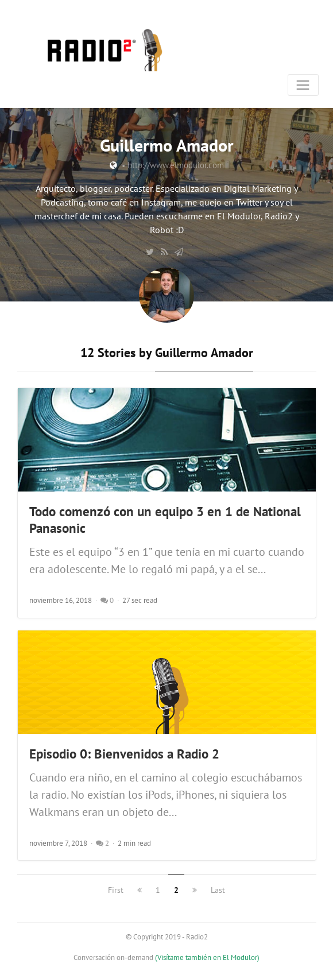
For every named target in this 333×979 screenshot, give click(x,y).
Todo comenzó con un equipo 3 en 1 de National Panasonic (165, 519)
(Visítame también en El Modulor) (207, 957)
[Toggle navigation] (303, 85)
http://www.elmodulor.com (175, 165)
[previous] (139, 890)
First (115, 890)
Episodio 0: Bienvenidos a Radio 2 (124, 753)
